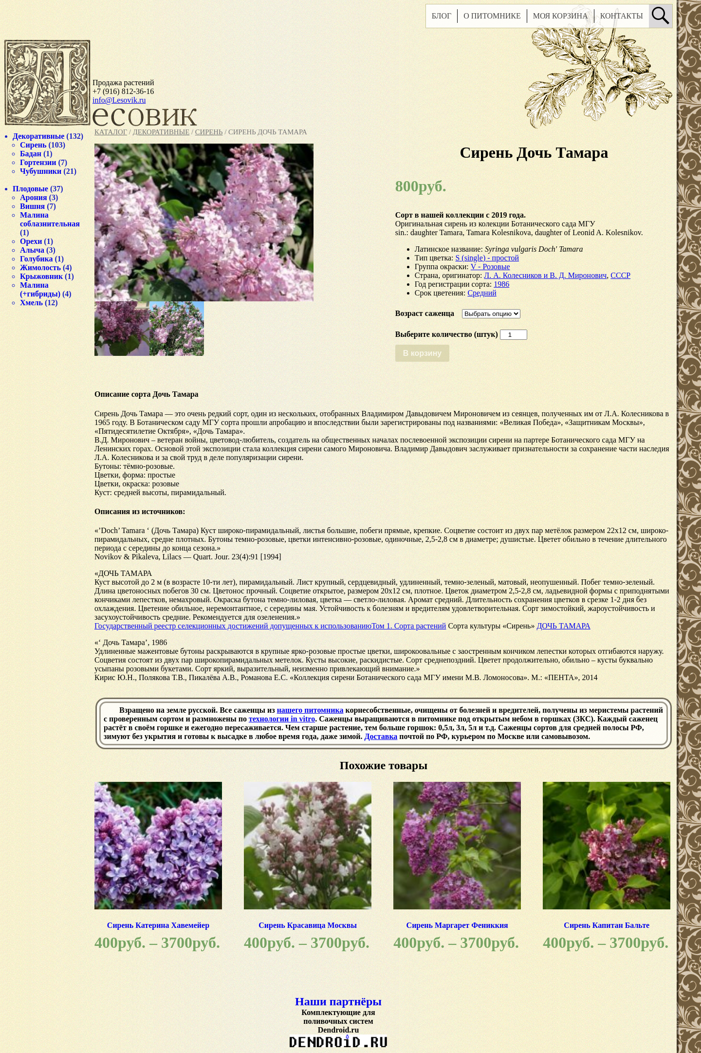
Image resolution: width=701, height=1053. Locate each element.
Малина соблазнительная (50, 219)
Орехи (31, 241)
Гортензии (38, 162)
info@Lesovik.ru (119, 100)
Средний (481, 293)
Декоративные (161, 132)
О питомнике (492, 16)
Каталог (110, 132)
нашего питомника (310, 710)
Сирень (209, 132)
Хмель (31, 302)
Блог (441, 16)
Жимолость (40, 267)
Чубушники (40, 171)
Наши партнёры (338, 1001)
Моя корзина (560, 16)
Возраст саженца (424, 313)
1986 (501, 284)
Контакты (621, 16)
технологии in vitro (282, 719)
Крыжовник (41, 276)
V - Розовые (490, 266)
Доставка (381, 736)
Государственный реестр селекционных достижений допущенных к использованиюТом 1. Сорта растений (270, 626)
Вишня (32, 206)
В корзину (422, 353)
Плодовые (30, 189)
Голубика (36, 259)
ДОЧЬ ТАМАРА (563, 626)
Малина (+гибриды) (40, 289)
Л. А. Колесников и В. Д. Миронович (545, 275)
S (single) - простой (487, 258)
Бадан (30, 153)
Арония (33, 197)
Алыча (32, 250)
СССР (620, 275)
